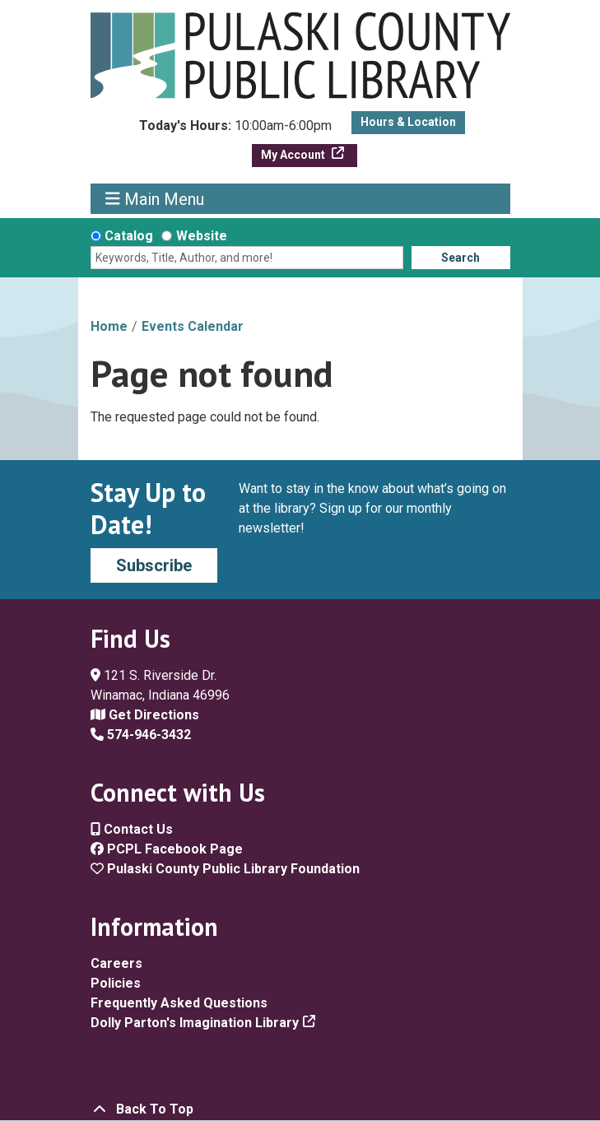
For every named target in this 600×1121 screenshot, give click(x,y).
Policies (116, 983)
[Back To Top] (300, 1109)
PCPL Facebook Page (167, 849)
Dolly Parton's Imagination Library (195, 1022)
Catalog (129, 236)
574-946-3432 (141, 734)
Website (201, 236)
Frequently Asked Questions (179, 1003)
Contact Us (132, 829)
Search (460, 257)
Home (109, 326)
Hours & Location (408, 121)
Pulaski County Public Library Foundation (225, 869)
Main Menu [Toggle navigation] (154, 198)
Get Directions (145, 715)
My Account (294, 154)
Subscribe (154, 565)
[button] (235, 130)
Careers (116, 963)
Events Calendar (193, 326)
